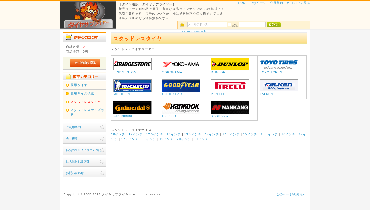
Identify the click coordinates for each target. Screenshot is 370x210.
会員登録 (276, 3)
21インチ (201, 139)
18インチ (149, 139)
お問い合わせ (74, 173)
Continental (132, 114)
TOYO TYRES (279, 71)
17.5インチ (130, 139)
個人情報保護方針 (77, 161)
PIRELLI (230, 92)
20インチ (184, 139)
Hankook (181, 114)
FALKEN (279, 92)
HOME (243, 3)
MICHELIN (132, 92)
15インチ (250, 134)
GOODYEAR (181, 92)
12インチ (136, 134)
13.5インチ (193, 134)
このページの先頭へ (291, 194)
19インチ (166, 139)
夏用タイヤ (79, 85)
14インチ (212, 134)
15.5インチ (269, 134)
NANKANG (230, 114)
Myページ (259, 3)
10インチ (118, 134)
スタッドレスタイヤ (86, 102)
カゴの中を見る (298, 3)
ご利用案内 (73, 127)
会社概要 (72, 138)
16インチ (288, 134)
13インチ (174, 134)
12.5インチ (154, 134)
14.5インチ (231, 134)
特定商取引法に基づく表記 (83, 150)
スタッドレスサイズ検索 (87, 112)
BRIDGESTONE (132, 71)
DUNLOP (230, 71)
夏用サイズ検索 (82, 93)
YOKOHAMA (181, 71)
